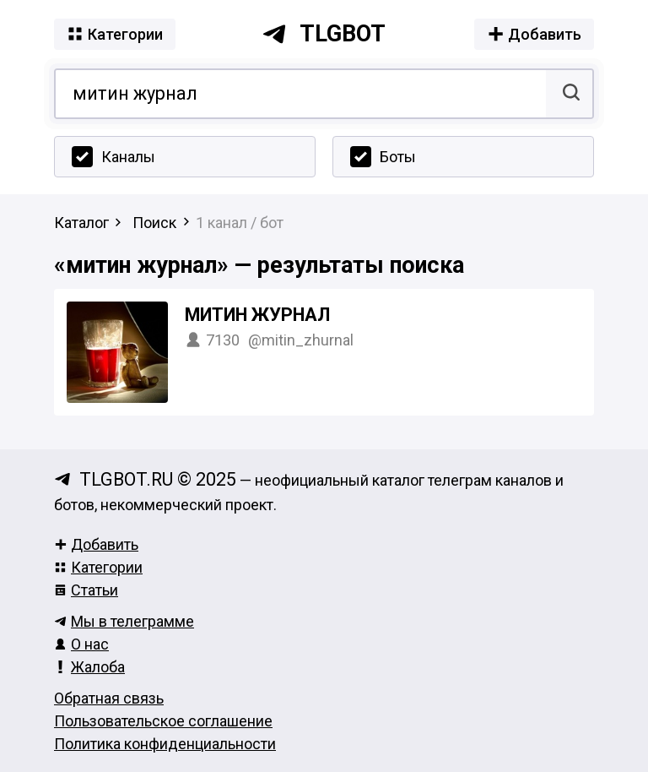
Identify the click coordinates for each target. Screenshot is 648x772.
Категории (98, 567)
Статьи (86, 590)
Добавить (96, 544)
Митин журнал (257, 314)
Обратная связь (109, 698)
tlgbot (324, 33)
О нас (81, 644)
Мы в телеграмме (124, 621)
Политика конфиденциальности (165, 744)
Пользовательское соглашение (163, 721)
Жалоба (89, 667)
